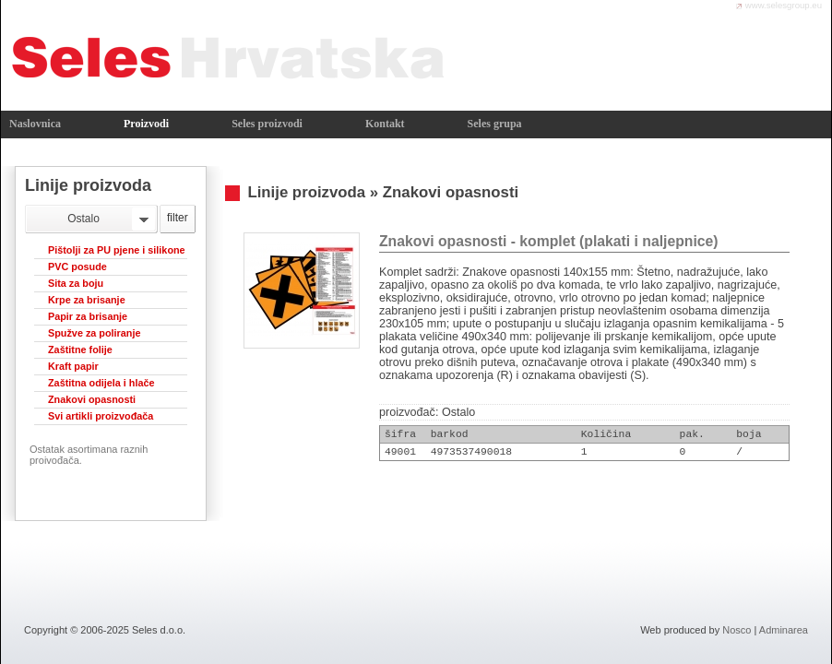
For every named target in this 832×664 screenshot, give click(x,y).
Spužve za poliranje (94, 332)
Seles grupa (495, 123)
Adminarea (783, 629)
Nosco (736, 629)
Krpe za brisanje (86, 299)
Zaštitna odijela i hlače (101, 382)
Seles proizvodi (267, 123)
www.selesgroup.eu (783, 5)
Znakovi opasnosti (92, 399)
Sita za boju (75, 283)
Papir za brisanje (87, 316)
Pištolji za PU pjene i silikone (116, 249)
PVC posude (77, 266)
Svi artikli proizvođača (100, 415)
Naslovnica (35, 123)
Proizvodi (146, 123)
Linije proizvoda (306, 192)
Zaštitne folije (80, 349)
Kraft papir (73, 366)
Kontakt (385, 123)
